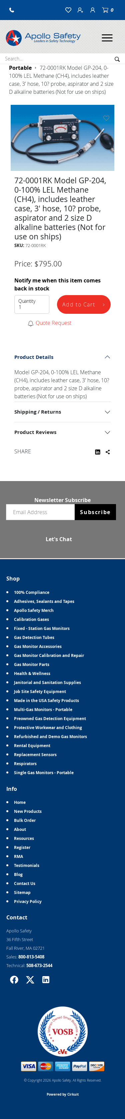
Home (20, 802)
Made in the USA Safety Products (46, 700)
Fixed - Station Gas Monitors (42, 628)
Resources (24, 838)
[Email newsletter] (42, 512)
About (20, 829)
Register (22, 847)
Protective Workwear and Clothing (48, 727)
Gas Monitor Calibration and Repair (49, 655)
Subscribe (95, 512)
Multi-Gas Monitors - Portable (43, 709)
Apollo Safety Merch (34, 610)
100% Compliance (31, 592)
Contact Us (24, 883)
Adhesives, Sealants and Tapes (44, 601)
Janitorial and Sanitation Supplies (47, 682)
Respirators (25, 763)
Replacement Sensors (35, 754)
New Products (28, 811)
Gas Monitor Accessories (38, 646)
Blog (18, 874)
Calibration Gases (31, 619)
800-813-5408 (31, 957)
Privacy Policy (28, 901)
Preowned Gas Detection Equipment (50, 718)
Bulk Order (25, 820)
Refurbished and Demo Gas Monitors (50, 736)
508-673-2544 (39, 965)
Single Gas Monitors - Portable (44, 772)
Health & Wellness (32, 673)
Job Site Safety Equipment (40, 691)
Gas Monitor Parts (31, 664)
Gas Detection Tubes (34, 637)
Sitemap (22, 892)
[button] (12, 10)
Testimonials (26, 865)
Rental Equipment (32, 745)
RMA (18, 856)
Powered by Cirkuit (63, 1094)
